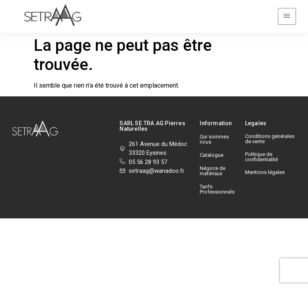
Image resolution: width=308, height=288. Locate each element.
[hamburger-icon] (287, 12)
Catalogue (211, 147)
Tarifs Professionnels (217, 180)
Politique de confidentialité (261, 148)
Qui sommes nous (214, 130)
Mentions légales (265, 164)
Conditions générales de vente (269, 130)
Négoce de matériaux (212, 162)
